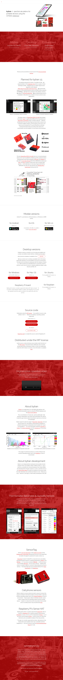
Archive (41, 256)
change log (37, 428)
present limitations (38, 596)
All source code (31, 330)
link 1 (20, 162)
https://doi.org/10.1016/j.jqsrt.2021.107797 (27, 88)
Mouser (36, 159)
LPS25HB (19, 614)
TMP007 (42, 560)
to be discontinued (26, 161)
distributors (35, 568)
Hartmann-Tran (31, 84)
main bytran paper (23, 470)
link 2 (24, 162)
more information (32, 229)
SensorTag (35, 421)
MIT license (29, 313)
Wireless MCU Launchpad (22, 554)
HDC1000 (26, 563)
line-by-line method (32, 412)
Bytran (20, 409)
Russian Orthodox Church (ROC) (31, 663)
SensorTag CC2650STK (23, 120)
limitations (38, 453)
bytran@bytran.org (31, 646)
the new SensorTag (27, 93)
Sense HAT (39, 611)
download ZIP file (31, 321)
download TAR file (31, 324)
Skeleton (40, 668)
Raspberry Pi (26, 613)
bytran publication (26, 428)
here (24, 119)
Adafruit (42, 159)
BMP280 (18, 562)
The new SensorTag (25, 552)
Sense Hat (40, 421)
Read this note (21, 333)
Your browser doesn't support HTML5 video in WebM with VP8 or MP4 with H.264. (31, 385)
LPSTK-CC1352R (37, 552)
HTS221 (41, 614)
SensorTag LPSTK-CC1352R (33, 117)
